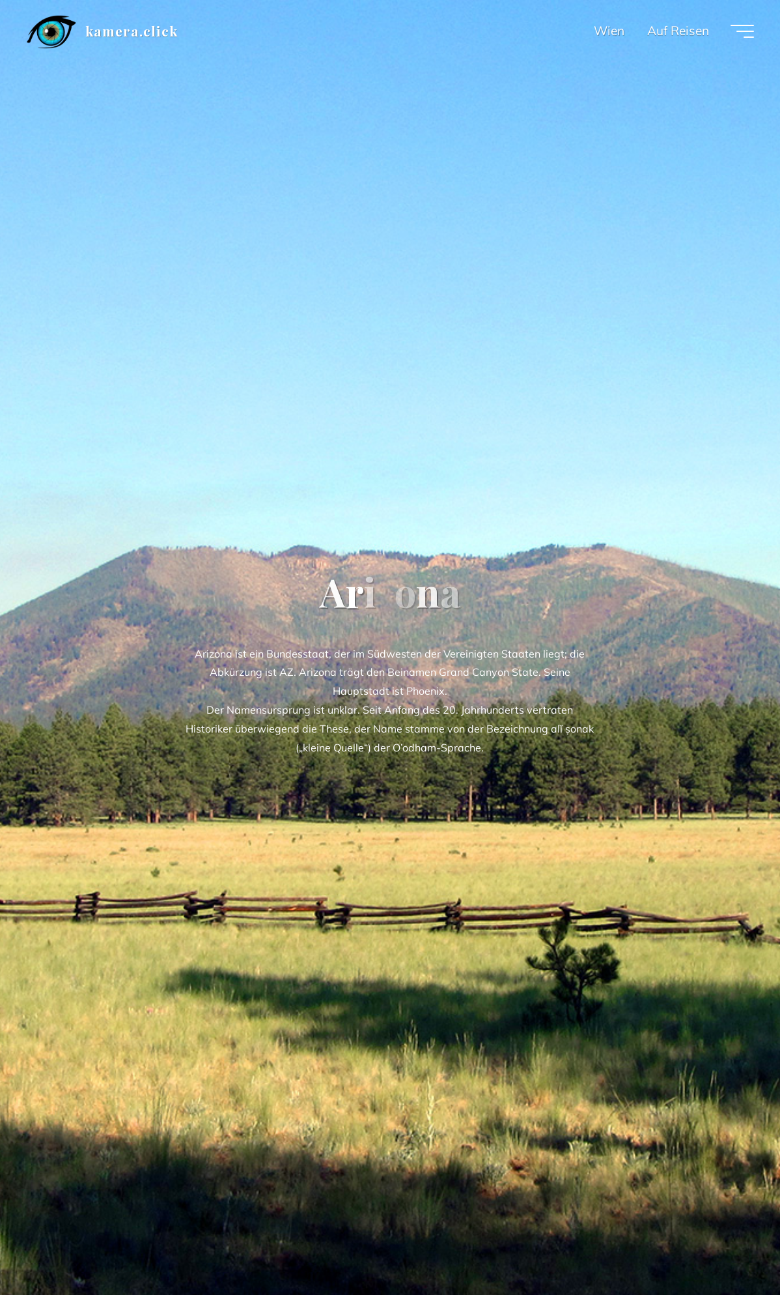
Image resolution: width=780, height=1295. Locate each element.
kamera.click (131, 31)
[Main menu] (742, 31)
